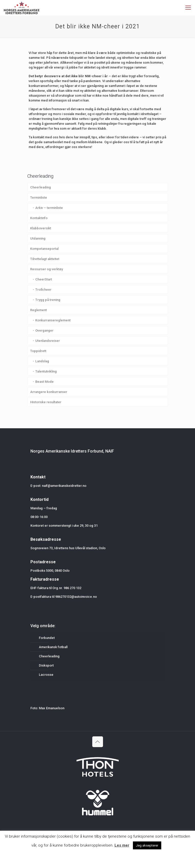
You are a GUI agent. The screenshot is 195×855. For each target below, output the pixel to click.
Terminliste (38, 197)
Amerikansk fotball (53, 647)
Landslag (42, 361)
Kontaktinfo (39, 218)
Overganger (44, 330)
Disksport (46, 665)
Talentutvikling (46, 371)
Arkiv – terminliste (49, 208)
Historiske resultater (45, 402)
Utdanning (37, 238)
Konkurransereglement (53, 320)
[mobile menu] (188, 7)
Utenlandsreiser (47, 341)
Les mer (121, 845)
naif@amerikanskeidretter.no (64, 486)
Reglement (38, 310)
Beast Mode (44, 382)
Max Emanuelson (51, 708)
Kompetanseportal (44, 249)
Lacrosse (46, 675)
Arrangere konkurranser (48, 392)
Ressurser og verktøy (46, 269)
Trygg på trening (47, 300)
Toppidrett (38, 351)
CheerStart (43, 279)
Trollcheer (43, 289)
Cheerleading (40, 187)
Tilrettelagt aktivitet (44, 259)
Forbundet (47, 638)
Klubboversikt (40, 228)
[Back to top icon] (97, 741)
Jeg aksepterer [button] (147, 845)
